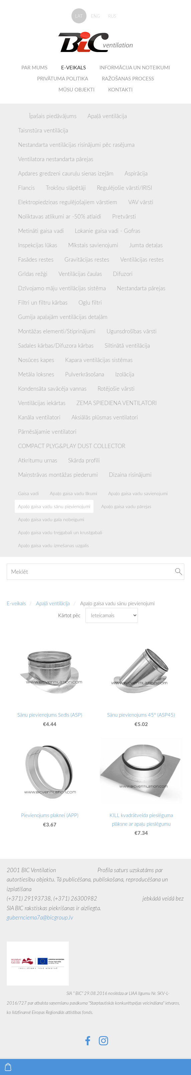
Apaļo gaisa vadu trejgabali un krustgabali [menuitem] (60, 532)
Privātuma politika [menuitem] (62, 78)
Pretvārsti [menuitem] (124, 216)
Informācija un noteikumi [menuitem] (135, 67)
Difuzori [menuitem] (123, 274)
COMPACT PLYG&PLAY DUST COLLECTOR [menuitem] (71, 446)
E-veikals (16, 603)
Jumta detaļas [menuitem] (146, 245)
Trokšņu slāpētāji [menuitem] (66, 188)
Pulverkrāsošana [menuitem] (84, 374)
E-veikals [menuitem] (73, 67)
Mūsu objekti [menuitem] (76, 89)
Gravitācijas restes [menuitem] (86, 259)
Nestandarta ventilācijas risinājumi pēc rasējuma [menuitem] (76, 144)
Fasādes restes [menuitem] (35, 259)
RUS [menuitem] (112, 16)
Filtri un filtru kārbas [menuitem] (42, 302)
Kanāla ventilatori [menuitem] (39, 417)
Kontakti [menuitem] (120, 89)
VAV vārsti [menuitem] (140, 202)
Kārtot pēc (69, 615)
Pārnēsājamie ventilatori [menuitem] (47, 431)
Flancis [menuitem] (26, 188)
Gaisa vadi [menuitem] (28, 493)
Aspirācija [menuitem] (136, 173)
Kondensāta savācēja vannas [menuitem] (52, 388)
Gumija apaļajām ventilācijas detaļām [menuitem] (63, 317)
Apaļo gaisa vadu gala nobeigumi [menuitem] (51, 519)
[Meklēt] (95, 572)
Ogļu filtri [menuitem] (90, 302)
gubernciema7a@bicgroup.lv (40, 917)
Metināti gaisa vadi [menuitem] (41, 231)
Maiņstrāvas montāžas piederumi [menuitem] (58, 474)
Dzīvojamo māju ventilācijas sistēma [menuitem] (62, 288)
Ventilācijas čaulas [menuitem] (80, 274)
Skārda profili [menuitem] (84, 460)
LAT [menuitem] (79, 16)
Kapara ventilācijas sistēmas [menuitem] (99, 360)
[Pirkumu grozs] (8, 1067)
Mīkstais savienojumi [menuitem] (93, 245)
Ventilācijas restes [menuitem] (142, 259)
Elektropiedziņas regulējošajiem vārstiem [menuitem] (67, 202)
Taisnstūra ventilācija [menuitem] (43, 130)
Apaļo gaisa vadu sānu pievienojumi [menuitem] (54, 506)
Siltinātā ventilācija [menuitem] (127, 345)
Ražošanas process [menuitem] (128, 78)
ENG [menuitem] (95, 16)
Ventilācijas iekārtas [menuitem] (41, 403)
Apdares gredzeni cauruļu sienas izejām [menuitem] (66, 173)
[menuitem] (18, 114)
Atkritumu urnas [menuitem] (37, 460)
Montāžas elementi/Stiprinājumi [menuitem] (57, 331)
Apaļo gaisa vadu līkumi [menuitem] (73, 493)
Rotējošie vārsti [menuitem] (116, 388)
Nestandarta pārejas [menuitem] (141, 288)
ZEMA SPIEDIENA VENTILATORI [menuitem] (116, 403)
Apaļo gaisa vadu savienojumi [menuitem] (138, 493)
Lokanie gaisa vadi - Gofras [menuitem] (107, 231)
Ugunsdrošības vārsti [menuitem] (132, 331)
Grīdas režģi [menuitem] (32, 274)
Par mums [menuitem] (34, 67)
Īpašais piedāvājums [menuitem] (52, 116)
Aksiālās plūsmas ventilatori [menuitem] (104, 417)
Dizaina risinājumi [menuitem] (130, 474)
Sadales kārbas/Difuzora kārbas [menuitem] (55, 345)
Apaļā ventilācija (53, 603)
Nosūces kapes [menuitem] (36, 360)
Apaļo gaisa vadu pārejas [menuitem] (126, 506)
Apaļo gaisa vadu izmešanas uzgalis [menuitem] (53, 545)
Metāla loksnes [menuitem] (36, 374)
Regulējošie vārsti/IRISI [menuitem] (124, 188)
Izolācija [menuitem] (124, 374)
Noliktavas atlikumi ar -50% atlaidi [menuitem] (59, 216)
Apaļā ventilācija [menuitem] (107, 116)
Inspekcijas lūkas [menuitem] (37, 245)
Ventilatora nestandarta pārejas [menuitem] (55, 159)
